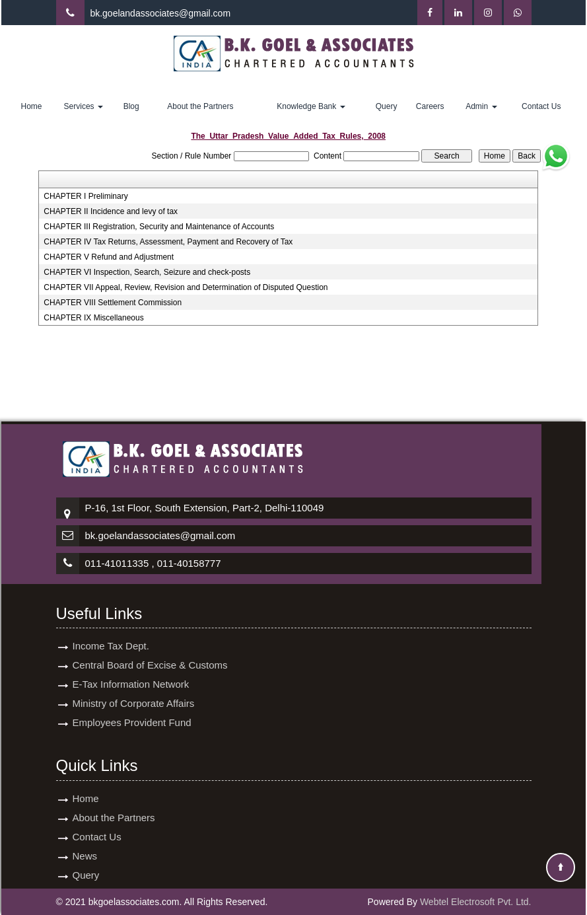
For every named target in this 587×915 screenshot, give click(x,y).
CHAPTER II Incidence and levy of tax (111, 211)
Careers (430, 106)
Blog (131, 106)
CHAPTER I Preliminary (85, 196)
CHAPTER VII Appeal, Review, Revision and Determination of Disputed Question (186, 287)
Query (386, 106)
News (85, 855)
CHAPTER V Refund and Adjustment (109, 257)
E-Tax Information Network (131, 684)
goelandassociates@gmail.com (166, 13)
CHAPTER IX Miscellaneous (93, 317)
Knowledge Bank (311, 106)
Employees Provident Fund (132, 722)
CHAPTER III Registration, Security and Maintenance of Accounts (159, 226)
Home (31, 106)
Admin (481, 106)
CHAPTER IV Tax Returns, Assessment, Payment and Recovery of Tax (168, 241)
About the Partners (200, 106)
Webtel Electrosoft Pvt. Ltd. (476, 902)
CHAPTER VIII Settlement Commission (113, 302)
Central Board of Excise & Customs (150, 665)
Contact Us (541, 106)
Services (83, 106)
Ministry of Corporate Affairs (134, 703)
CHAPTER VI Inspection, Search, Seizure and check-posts (147, 272)
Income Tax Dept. (111, 645)
